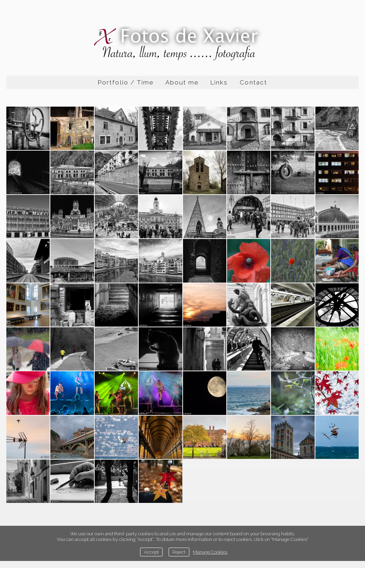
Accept (151, 552)
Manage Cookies (210, 552)
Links (219, 82)
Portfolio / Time (125, 82)
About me (182, 82)
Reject (178, 552)
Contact (253, 82)
